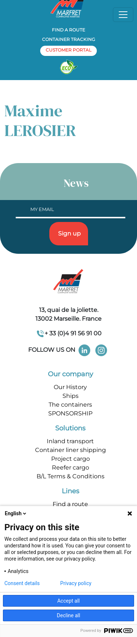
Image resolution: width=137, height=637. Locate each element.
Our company (70, 374)
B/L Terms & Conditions (70, 476)
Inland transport (70, 441)
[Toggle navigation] (123, 14)
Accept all (68, 601)
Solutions (70, 428)
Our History (70, 387)
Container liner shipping (70, 449)
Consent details (22, 583)
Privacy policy (75, 583)
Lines (70, 491)
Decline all (68, 615)
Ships (70, 395)
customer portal (68, 50)
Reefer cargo (70, 467)
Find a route (68, 30)
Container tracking (68, 39)
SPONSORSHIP (70, 413)
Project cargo (70, 458)
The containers (70, 404)
